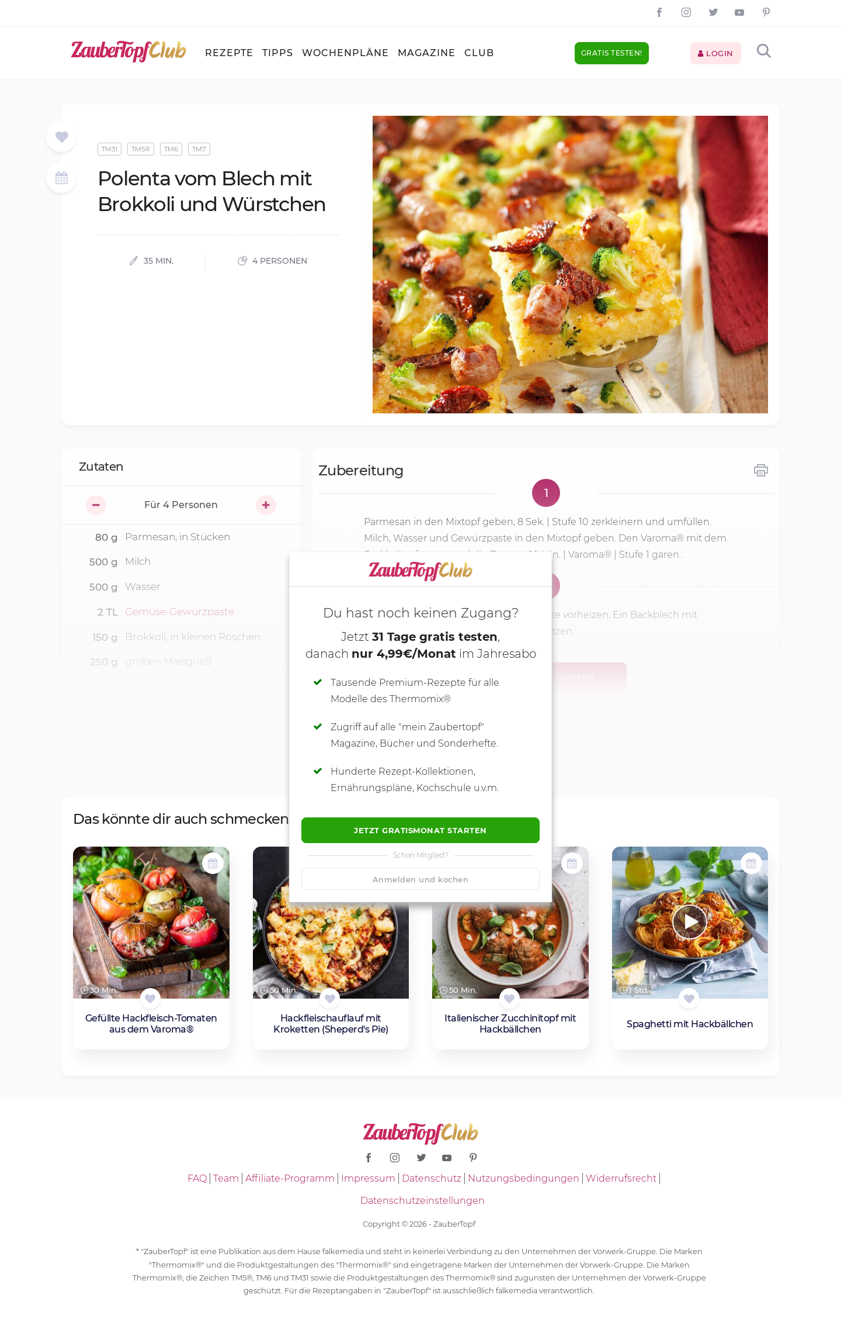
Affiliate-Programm (290, 1178)
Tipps (277, 52)
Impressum (368, 1178)
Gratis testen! (611, 53)
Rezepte (229, 52)
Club (479, 52)
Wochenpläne (345, 52)
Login (716, 53)
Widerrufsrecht (621, 1178)
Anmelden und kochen (421, 879)
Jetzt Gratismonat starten (420, 830)
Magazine (427, 52)
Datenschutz (431, 1178)
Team (226, 1178)
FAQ (197, 1178)
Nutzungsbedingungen (523, 1178)
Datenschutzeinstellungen (422, 1200)
